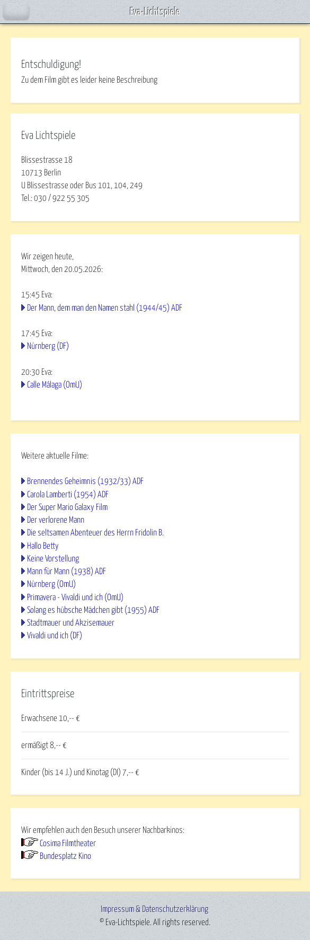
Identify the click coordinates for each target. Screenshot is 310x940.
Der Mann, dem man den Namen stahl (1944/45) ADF (104, 308)
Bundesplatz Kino (65, 856)
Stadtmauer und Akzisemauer (70, 623)
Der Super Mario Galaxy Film (67, 507)
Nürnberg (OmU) (51, 584)
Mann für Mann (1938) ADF (66, 571)
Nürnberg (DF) (48, 346)
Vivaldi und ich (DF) (54, 635)
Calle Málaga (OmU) (54, 385)
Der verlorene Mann (55, 520)
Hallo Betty (43, 546)
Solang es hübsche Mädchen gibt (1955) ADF (93, 610)
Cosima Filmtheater (68, 843)
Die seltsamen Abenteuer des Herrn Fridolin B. (95, 533)
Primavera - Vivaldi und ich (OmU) (75, 597)
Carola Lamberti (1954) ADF (68, 494)
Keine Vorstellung (53, 559)
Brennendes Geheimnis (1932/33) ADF (85, 481)
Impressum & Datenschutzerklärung (154, 909)
